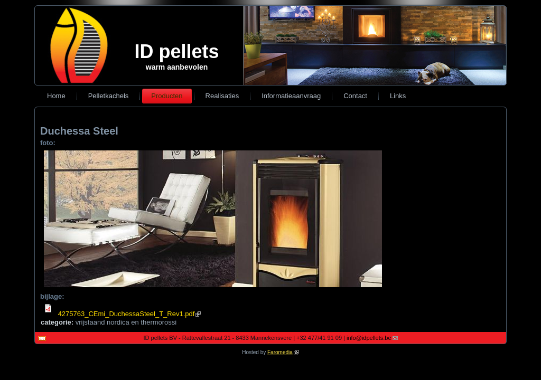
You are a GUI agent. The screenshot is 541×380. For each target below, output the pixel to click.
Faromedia (283, 352)
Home (56, 96)
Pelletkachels (108, 96)
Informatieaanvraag (291, 96)
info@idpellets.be (372, 338)
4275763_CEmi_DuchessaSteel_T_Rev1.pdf (129, 314)
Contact (355, 96)
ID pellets (176, 51)
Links (398, 96)
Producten (166, 96)
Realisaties (222, 96)
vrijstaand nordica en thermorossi (126, 322)
